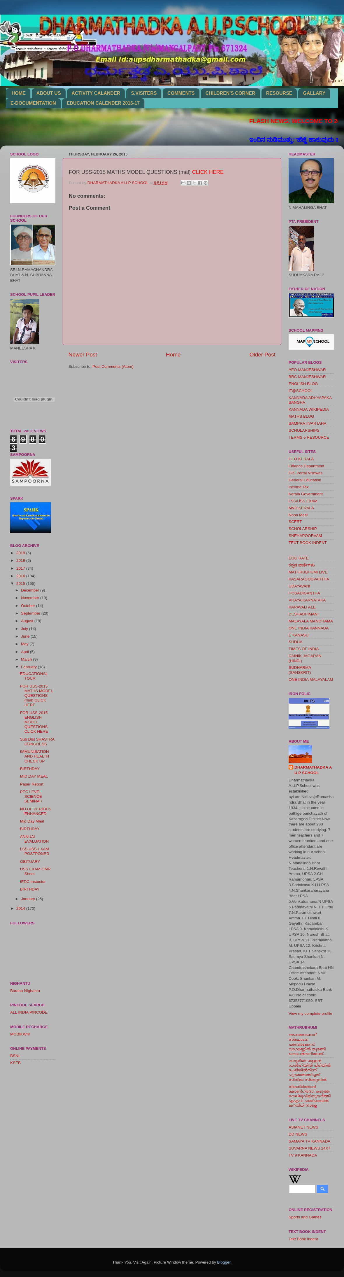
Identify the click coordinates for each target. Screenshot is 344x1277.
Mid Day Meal (32, 821)
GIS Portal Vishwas (305, 473)
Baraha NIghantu (25, 991)
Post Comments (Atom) (113, 366)
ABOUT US (48, 93)
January (28, 899)
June (26, 636)
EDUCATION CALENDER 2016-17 (103, 103)
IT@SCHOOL (301, 391)
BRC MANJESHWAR (307, 377)
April (25, 652)
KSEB (15, 1063)
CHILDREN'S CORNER (230, 93)
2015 (21, 583)
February (29, 667)
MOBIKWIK (20, 1034)
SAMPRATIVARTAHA (308, 423)
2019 (21, 553)
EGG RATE (299, 558)
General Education (305, 480)
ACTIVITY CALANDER (96, 93)
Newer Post (83, 354)
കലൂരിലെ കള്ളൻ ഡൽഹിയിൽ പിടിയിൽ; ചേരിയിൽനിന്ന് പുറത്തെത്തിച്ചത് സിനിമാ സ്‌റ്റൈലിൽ (310, 1070)
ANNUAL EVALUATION (34, 839)
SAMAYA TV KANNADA (309, 1141)
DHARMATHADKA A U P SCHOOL (313, 770)
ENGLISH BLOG (303, 384)
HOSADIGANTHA (304, 593)
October (28, 605)
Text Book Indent (303, 1239)
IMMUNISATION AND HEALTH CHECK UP (34, 756)
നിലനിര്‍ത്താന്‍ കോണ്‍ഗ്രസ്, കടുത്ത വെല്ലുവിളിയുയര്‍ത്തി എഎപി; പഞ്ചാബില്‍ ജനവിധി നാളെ (310, 1096)
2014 (21, 908)
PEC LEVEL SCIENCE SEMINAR (31, 796)
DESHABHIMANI (304, 614)
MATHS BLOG (301, 416)
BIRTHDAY (30, 769)
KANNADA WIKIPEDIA (309, 409)
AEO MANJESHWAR (307, 370)
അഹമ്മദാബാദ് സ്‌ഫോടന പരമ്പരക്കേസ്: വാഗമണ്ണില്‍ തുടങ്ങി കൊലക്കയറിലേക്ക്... (307, 1044)
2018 (21, 560)
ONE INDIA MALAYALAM (311, 679)
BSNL (15, 1056)
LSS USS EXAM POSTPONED (34, 851)
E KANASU (298, 635)
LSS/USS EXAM (303, 501)
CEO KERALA (301, 459)
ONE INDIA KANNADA (309, 628)
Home (173, 354)
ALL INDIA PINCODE (29, 1012)
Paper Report (31, 784)
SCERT (295, 521)
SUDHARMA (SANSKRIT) (300, 669)
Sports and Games (305, 1217)
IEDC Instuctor (33, 881)
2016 (21, 576)
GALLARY (314, 93)
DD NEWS (298, 1134)
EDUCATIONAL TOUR (34, 676)
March (27, 659)
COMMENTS (180, 93)
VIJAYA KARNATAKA (307, 600)
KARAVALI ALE (302, 607)
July (25, 629)
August (27, 621)
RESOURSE (279, 93)
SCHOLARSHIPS (304, 430)
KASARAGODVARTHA (309, 579)
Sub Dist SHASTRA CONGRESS (37, 741)
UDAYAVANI (299, 586)
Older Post (262, 354)
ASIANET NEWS (303, 1127)
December (30, 590)
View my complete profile (310, 1013)
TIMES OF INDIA (304, 649)
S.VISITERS (144, 93)
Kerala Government (306, 494)
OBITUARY (30, 861)
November (30, 598)
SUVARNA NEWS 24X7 (309, 1148)
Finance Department (306, 466)
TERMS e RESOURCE (309, 437)
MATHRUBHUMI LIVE (308, 572)
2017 (21, 568)
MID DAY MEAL (34, 776)
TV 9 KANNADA (303, 1155)
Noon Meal (298, 515)
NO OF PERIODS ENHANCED (35, 811)
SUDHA (295, 642)
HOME (19, 93)
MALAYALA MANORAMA (311, 621)
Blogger (224, 1262)
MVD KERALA (301, 508)
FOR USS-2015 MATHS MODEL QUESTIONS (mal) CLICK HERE (36, 695)
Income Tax (299, 487)
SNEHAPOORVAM (305, 535)
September (31, 613)
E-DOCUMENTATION (33, 103)
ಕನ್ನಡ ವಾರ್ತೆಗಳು (302, 565)
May (25, 644)
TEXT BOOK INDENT (308, 542)
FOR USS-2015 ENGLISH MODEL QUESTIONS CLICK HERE (34, 722)
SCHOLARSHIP (303, 528)
